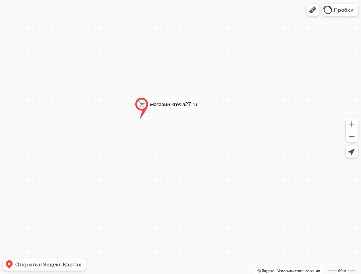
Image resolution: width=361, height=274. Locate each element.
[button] (313, 10)
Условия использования (298, 271)
